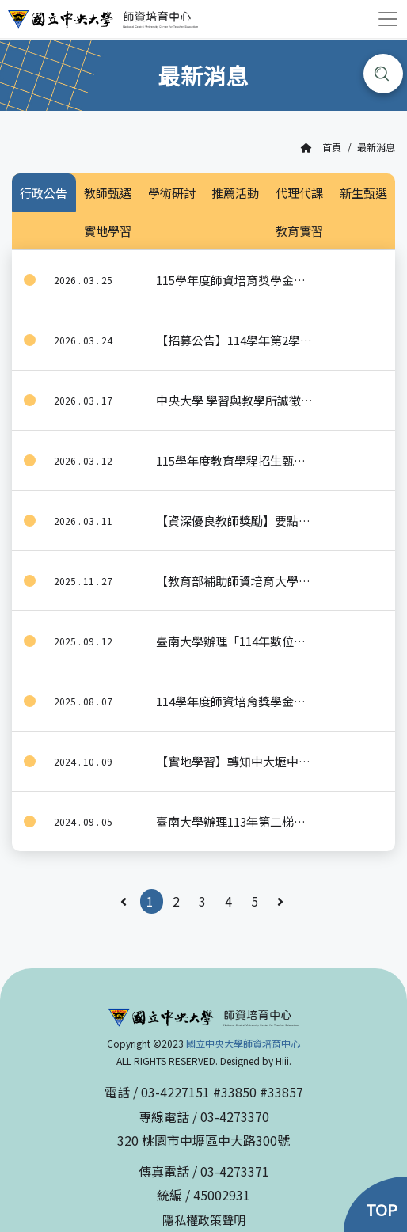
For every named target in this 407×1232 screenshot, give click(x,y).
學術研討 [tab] (172, 192)
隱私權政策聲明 (203, 1219)
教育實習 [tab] (299, 230)
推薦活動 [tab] (235, 192)
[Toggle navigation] (388, 19)
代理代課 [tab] (299, 192)
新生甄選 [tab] (363, 192)
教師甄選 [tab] (107, 192)
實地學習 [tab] (107, 230)
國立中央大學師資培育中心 (243, 1043)
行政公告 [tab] (43, 192)
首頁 (321, 148)
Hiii (282, 1060)
